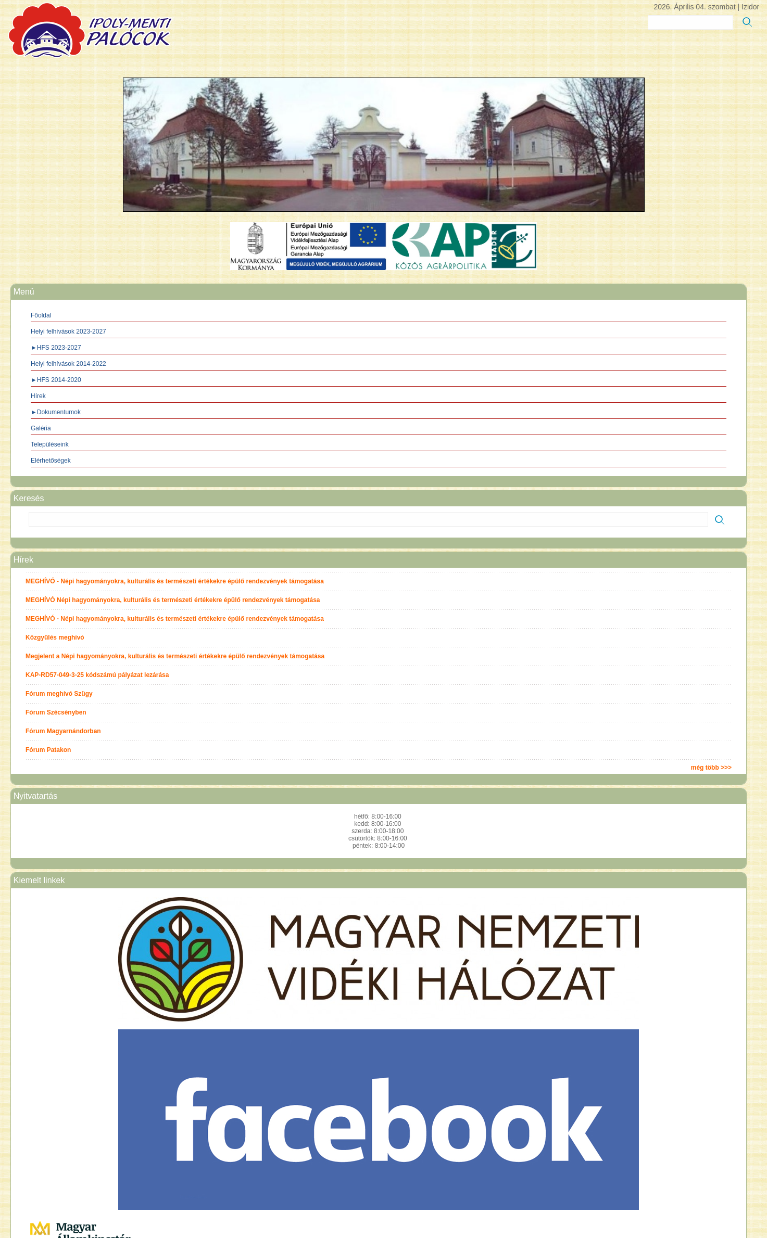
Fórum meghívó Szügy (59, 693)
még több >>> (711, 767)
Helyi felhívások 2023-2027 (68, 331)
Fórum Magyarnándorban (63, 731)
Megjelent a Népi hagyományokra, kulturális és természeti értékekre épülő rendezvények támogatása (175, 656)
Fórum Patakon (48, 750)
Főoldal (41, 315)
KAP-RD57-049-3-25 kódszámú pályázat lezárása (97, 675)
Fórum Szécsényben (56, 712)
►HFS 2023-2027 (56, 347)
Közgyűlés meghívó (55, 637)
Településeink (50, 444)
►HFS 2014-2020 (56, 380)
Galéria (41, 428)
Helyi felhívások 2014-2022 (68, 363)
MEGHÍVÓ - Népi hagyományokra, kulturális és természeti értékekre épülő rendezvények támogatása (175, 581)
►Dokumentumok (56, 412)
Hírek (38, 396)
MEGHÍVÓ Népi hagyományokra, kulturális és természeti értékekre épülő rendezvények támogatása (173, 600)
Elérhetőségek (51, 460)
